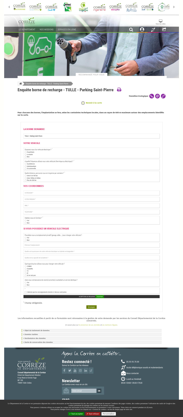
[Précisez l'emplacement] (91, 245)
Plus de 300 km (31, 180)
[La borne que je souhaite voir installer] (91, 136)
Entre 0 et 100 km (32, 176)
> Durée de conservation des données (38, 342)
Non (28, 157)
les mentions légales (109, 325)
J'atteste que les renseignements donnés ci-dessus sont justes (47, 292)
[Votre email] (84, 390)
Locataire (30, 154)
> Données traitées (30, 334)
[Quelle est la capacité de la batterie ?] (91, 258)
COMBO (29, 266)
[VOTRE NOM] (91, 193)
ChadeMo (30, 269)
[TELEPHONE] (91, 212)
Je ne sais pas (31, 275)
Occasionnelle (31, 168)
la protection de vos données (89, 325)
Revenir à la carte (94, 103)
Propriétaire (30, 152)
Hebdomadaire (31, 166)
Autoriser (100, 296)
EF (27, 273)
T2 (27, 271)
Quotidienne (31, 164)
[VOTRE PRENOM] (91, 199)
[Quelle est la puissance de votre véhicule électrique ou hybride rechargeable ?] (91, 251)
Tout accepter (76, 414)
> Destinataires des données (34, 338)
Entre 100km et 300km (33, 178)
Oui (28, 220)
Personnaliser (109, 414)
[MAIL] (91, 205)
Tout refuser (93, 414)
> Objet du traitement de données (36, 330)
